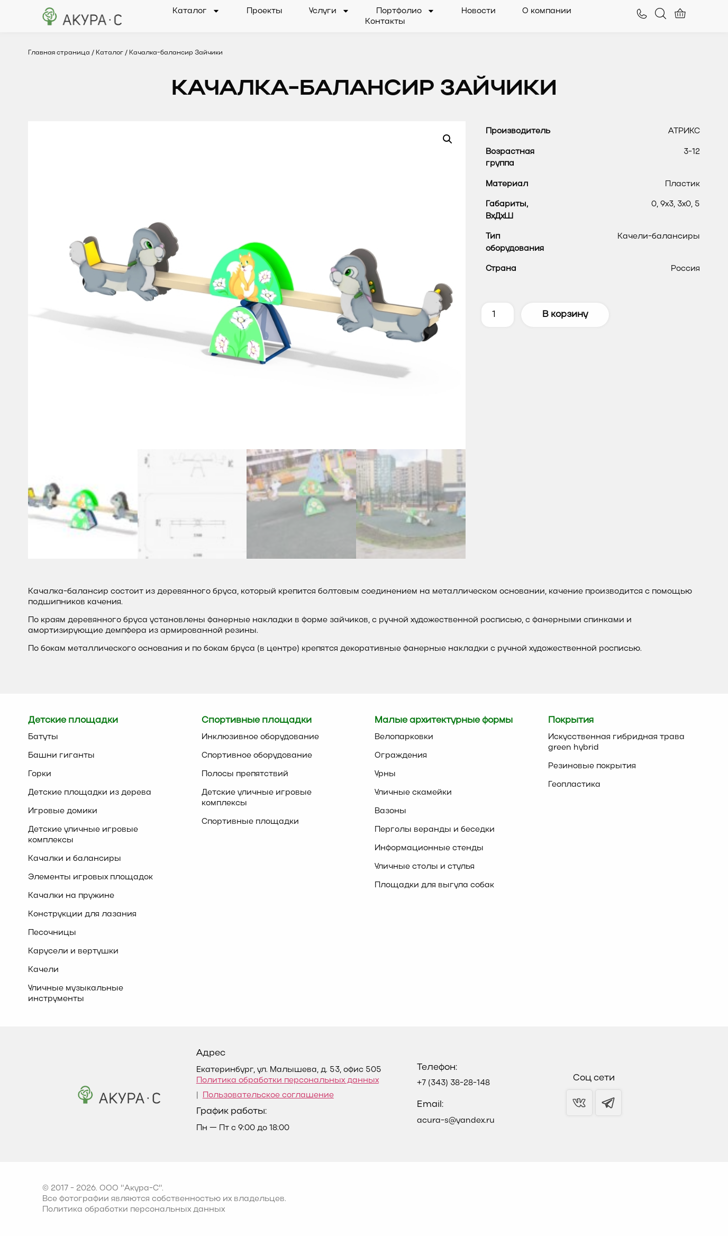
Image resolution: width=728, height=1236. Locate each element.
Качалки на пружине (71, 896)
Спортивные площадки (250, 821)
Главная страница (59, 53)
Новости (478, 11)
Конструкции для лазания (82, 914)
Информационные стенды (429, 848)
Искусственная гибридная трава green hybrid (616, 742)
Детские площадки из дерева (89, 792)
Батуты (43, 737)
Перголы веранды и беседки (435, 829)
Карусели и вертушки (73, 951)
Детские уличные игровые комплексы (83, 834)
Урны (385, 774)
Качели (43, 970)
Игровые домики (62, 811)
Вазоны (390, 811)
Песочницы (52, 933)
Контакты (385, 21)
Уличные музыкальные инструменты (75, 993)
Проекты (265, 11)
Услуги (329, 11)
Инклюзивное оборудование (260, 737)
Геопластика (574, 784)
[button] (447, 139)
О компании (546, 11)
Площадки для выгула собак (434, 885)
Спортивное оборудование (257, 755)
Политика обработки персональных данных (287, 1080)
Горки (39, 774)
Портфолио (405, 11)
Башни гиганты (61, 755)
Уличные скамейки (413, 792)
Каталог (196, 11)
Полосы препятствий (245, 774)
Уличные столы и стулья (425, 866)
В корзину (565, 314)
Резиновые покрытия (592, 766)
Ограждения (401, 755)
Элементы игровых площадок (90, 877)
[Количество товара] (497, 315)
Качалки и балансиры (74, 859)
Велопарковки (404, 737)
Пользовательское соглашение (268, 1095)
